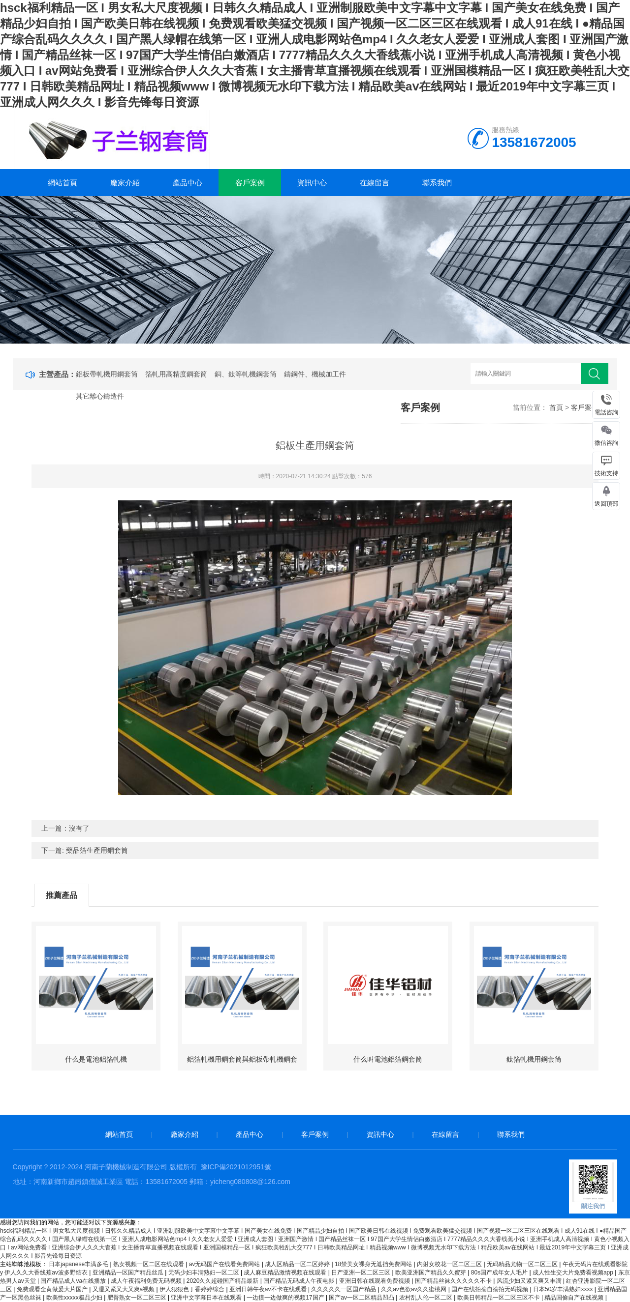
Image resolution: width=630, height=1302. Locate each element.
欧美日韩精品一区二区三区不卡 (499, 1297)
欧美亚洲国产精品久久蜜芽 (431, 1272)
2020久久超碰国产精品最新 (223, 1280)
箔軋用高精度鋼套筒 (176, 374)
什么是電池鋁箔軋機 (96, 1059)
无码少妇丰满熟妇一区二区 (204, 1272)
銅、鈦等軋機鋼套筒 (246, 374)
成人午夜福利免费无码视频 (147, 1280)
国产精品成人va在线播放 (73, 1280)
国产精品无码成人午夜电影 (299, 1280)
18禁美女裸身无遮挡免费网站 (374, 1264)
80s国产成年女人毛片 (500, 1272)
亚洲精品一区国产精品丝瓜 (129, 1272)
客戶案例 (250, 182)
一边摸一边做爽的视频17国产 (286, 1297)
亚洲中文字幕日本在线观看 (207, 1297)
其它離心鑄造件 (100, 396)
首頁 (556, 407)
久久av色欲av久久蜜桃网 (414, 1289)
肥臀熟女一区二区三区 (137, 1297)
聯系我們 (437, 182)
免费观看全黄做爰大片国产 (53, 1289)
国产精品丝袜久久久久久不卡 (454, 1280)
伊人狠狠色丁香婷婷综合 (192, 1289)
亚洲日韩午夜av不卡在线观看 (268, 1289)
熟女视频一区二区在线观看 (149, 1264)
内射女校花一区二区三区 (450, 1264)
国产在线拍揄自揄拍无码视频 (490, 1289)
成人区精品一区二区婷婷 (298, 1264)
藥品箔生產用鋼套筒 (97, 850)
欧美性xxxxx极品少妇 (75, 1297)
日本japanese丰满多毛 (79, 1264)
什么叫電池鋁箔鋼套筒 (387, 1059)
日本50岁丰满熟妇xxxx (564, 1289)
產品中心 (187, 182)
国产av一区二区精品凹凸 (362, 1297)
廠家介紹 (125, 182)
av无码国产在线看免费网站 (225, 1264)
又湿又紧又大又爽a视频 (125, 1289)
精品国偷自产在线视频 (574, 1297)
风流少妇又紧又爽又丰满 (530, 1280)
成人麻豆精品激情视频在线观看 (286, 1272)
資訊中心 (312, 182)
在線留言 (374, 182)
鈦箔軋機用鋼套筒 (534, 1059)
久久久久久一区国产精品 (344, 1289)
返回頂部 (606, 503)
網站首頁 (62, 182)
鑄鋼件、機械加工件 (315, 374)
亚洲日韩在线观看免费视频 (375, 1280)
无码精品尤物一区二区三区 (523, 1264)
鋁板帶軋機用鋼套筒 (107, 374)
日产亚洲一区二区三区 (361, 1272)
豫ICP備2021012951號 (236, 1167)
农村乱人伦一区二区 (426, 1297)
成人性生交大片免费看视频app (574, 1272)
